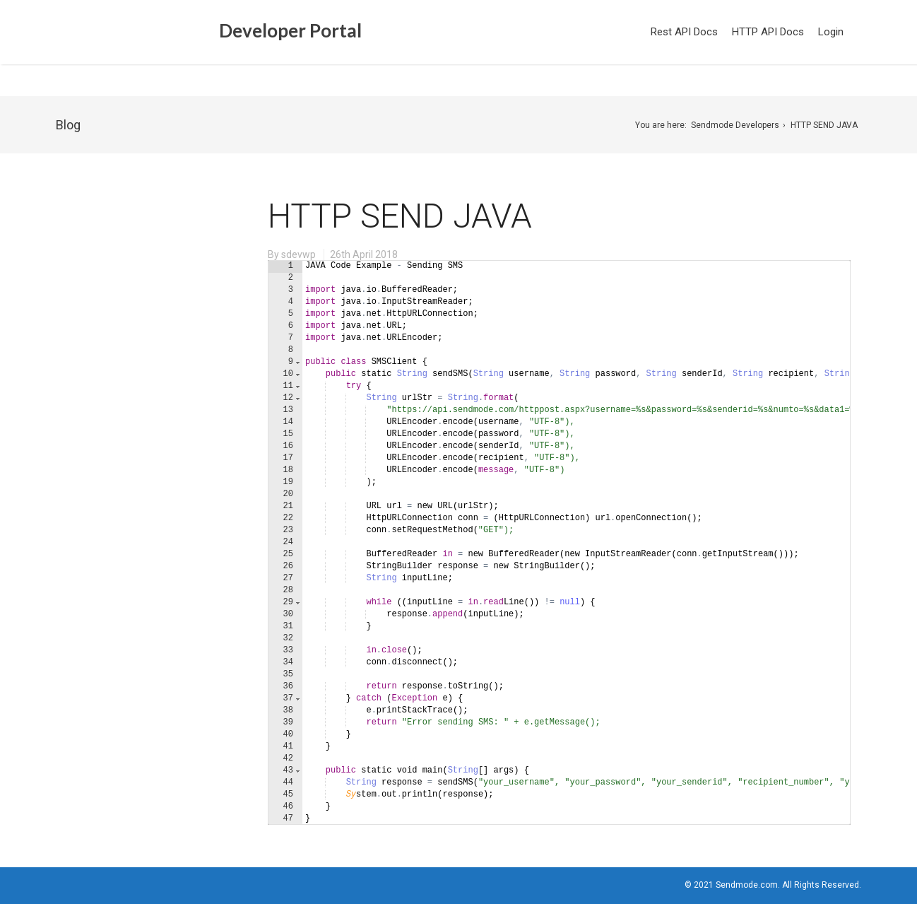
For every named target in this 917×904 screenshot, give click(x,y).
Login (831, 31)
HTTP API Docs (768, 31)
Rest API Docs (684, 31)
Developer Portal (211, 32)
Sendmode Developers (735, 125)
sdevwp (298, 254)
